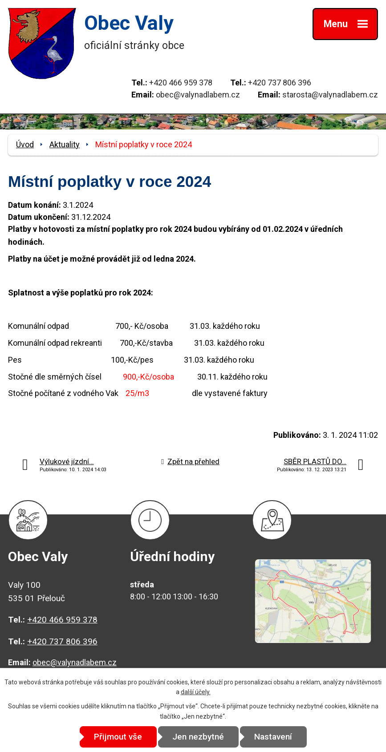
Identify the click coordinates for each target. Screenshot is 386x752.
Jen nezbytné (198, 737)
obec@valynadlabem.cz (198, 94)
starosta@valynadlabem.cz (330, 94)
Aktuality (64, 144)
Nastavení (273, 737)
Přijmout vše (118, 737)
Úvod (25, 144)
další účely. (196, 691)
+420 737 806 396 (279, 82)
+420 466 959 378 (180, 82)
